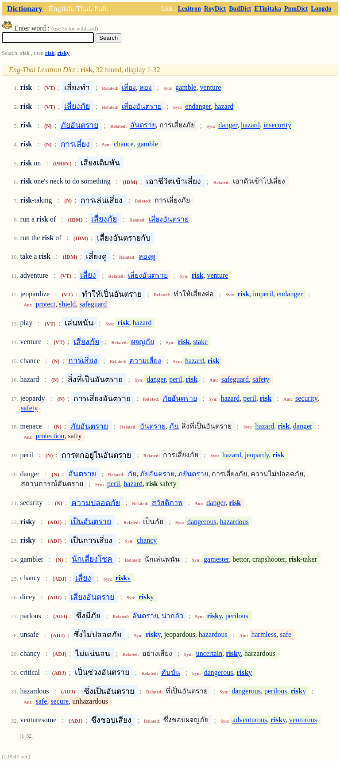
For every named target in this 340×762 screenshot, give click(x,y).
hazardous (234, 521)
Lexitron (189, 8)
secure (59, 701)
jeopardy (257, 455)
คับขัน (170, 672)
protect (45, 304)
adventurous (249, 720)
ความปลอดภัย (95, 502)
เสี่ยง (129, 87)
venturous (303, 720)
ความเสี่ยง (145, 360)
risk (49, 53)
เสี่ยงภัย (77, 106)
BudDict (240, 8)
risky (64, 53)
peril (175, 379)
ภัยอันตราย (79, 125)
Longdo (321, 8)
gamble (185, 87)
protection (50, 436)
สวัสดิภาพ (167, 502)
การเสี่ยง (75, 143)
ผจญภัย (142, 341)
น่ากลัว (172, 616)
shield (67, 304)
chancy (147, 540)
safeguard (93, 304)
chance (123, 144)
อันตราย (143, 125)
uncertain (209, 653)
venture (210, 87)
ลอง (145, 87)
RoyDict (215, 8)
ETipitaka (267, 8)
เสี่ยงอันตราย (142, 106)
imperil (263, 294)
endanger (198, 106)
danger (227, 125)
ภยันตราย (193, 474)
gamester (216, 559)
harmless (263, 635)
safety (260, 379)
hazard (223, 106)
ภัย (173, 426)
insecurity (277, 125)
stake (200, 341)
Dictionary (24, 8)
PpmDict (296, 8)
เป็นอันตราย (90, 521)
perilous (236, 616)
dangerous (201, 521)
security (306, 398)
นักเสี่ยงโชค (92, 559)
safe (285, 635)
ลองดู (147, 256)
